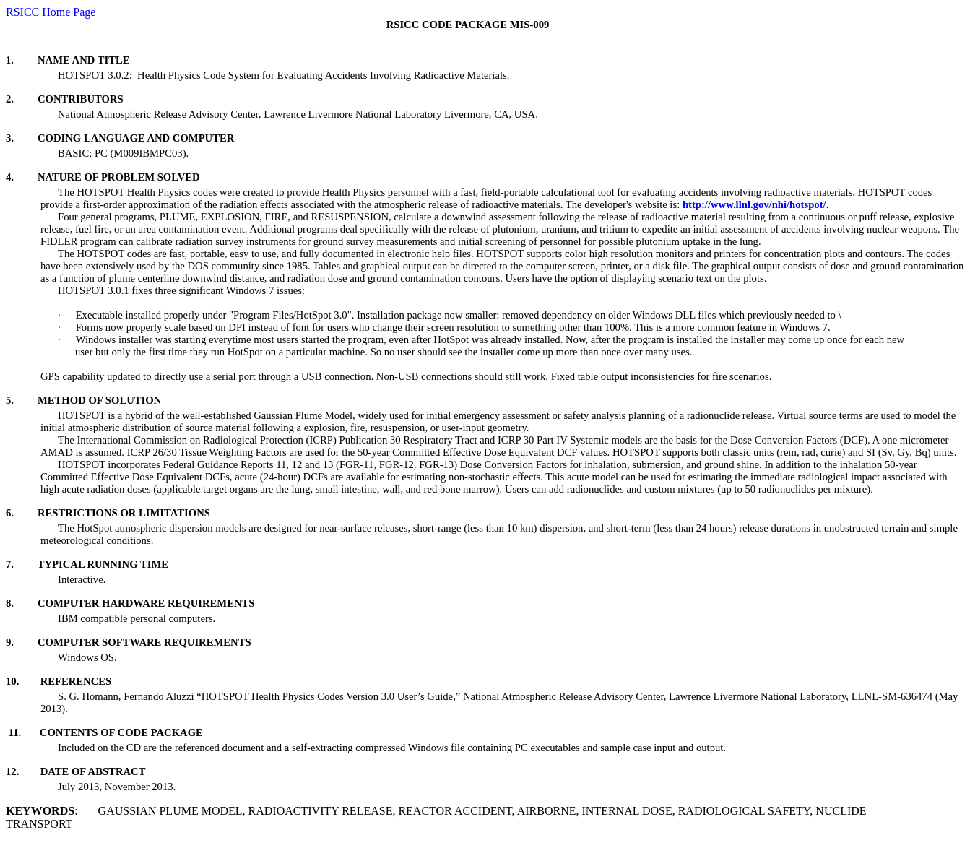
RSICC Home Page (50, 12)
